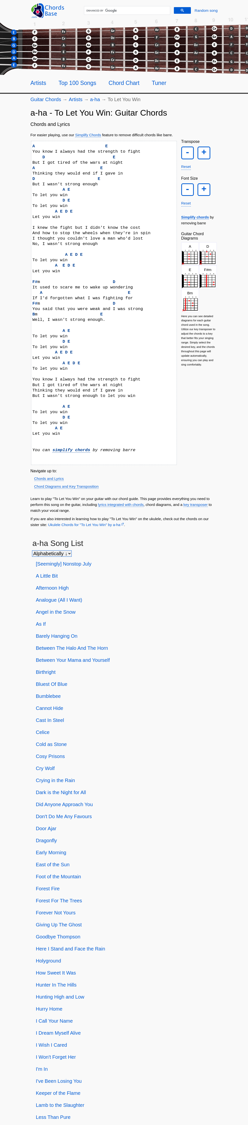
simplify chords (71, 450)
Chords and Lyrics (49, 478)
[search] (126, 10)
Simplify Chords (88, 135)
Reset (186, 170)
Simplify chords (195, 224)
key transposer (195, 504)
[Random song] (206, 10)
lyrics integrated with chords (121, 504)
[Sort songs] (52, 553)
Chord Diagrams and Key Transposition (66, 486)
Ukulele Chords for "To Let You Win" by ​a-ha (84, 525)
